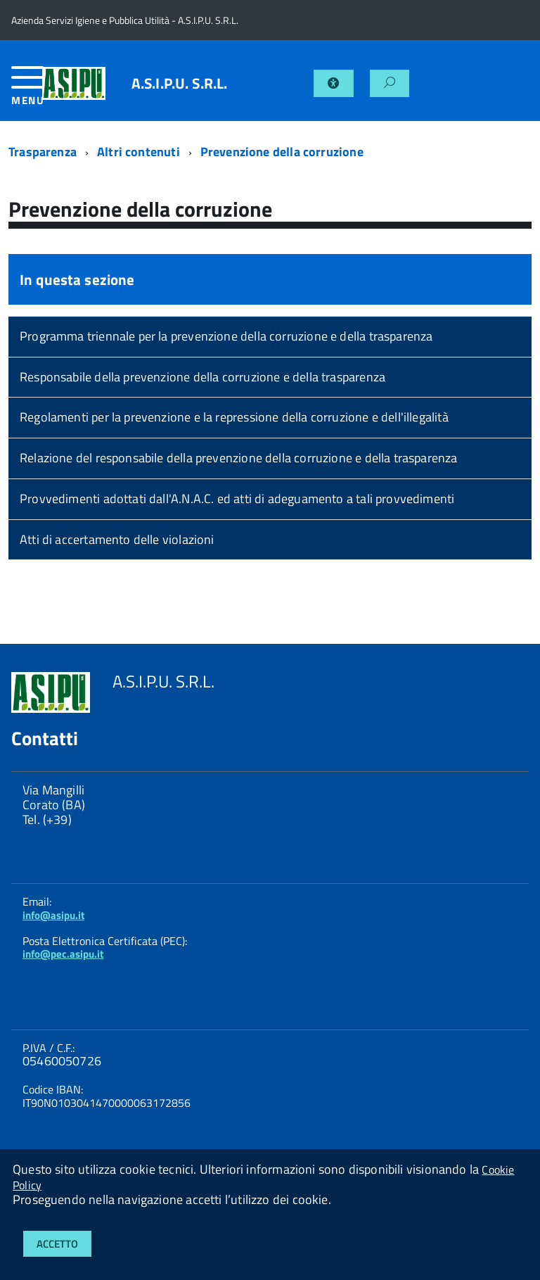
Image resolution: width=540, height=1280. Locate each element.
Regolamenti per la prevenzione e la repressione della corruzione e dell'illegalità (234, 416)
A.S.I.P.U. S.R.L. (179, 83)
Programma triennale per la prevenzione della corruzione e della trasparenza (226, 336)
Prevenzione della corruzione (282, 151)
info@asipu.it (53, 915)
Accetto (57, 1244)
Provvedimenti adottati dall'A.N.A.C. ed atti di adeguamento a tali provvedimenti (237, 498)
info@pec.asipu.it (62, 954)
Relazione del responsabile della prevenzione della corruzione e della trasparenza (239, 457)
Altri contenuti (138, 151)
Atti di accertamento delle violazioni (117, 539)
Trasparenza (42, 151)
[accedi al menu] (26, 91)
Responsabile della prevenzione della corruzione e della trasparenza (202, 376)
